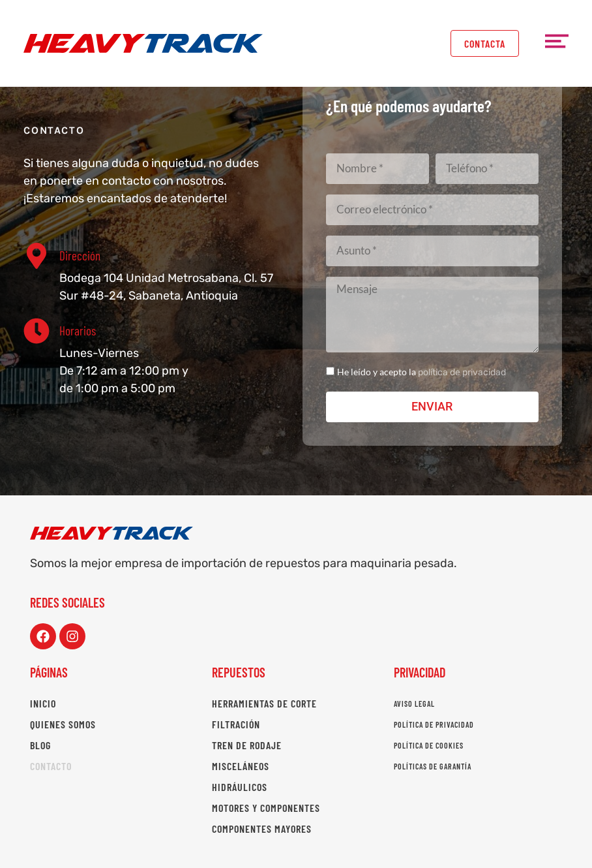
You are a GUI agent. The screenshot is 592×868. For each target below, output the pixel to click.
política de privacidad (462, 372)
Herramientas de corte (264, 703)
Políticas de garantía (432, 766)
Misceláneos (240, 766)
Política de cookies (429, 745)
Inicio (43, 703)
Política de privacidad (434, 724)
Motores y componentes (266, 807)
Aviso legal (414, 703)
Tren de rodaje (247, 745)
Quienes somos (63, 724)
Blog (40, 745)
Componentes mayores (262, 828)
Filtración (236, 724)
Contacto (51, 766)
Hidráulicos (239, 787)
